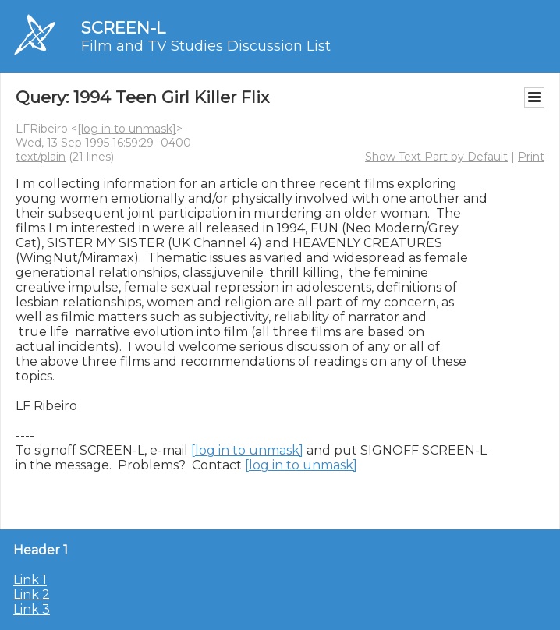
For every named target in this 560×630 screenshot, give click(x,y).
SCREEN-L (123, 27)
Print (531, 157)
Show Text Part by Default (436, 157)
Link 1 (30, 579)
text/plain (41, 157)
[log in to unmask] (126, 129)
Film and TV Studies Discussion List (206, 46)
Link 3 (31, 609)
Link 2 (31, 594)
